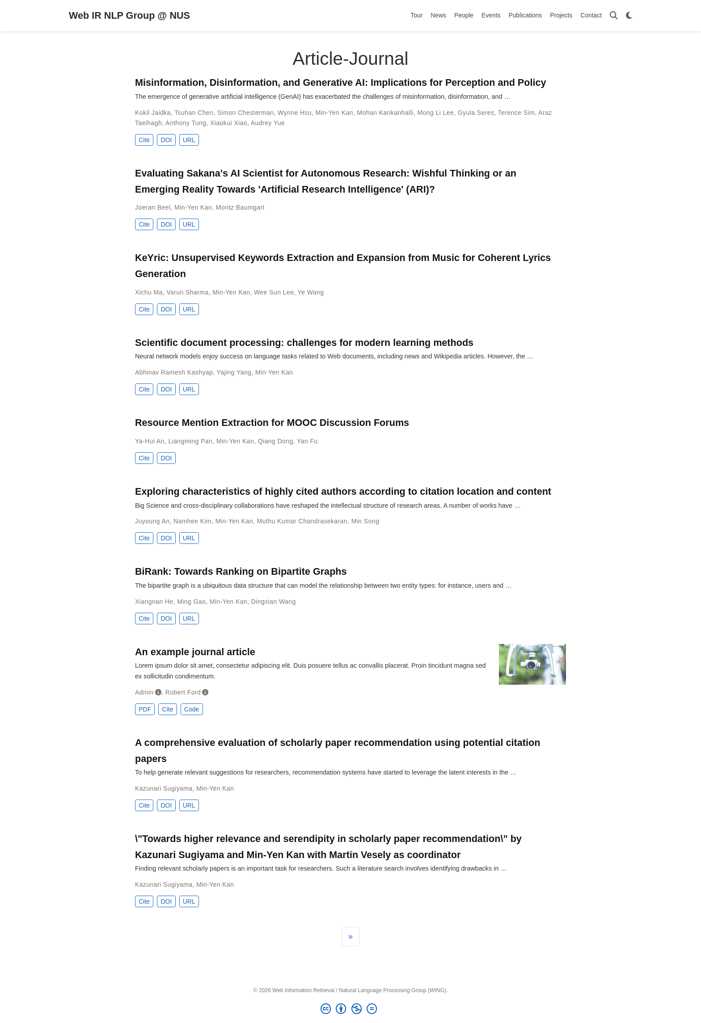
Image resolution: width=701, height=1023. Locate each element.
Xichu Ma (149, 292)
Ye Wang (311, 292)
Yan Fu (307, 441)
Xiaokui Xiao (228, 122)
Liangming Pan (190, 441)
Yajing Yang (234, 372)
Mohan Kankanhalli (385, 112)
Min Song (365, 521)
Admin (144, 692)
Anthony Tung (185, 122)
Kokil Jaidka (153, 112)
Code (191, 709)
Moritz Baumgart (240, 207)
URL (189, 139)
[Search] (614, 16)
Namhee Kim (192, 521)
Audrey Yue (268, 122)
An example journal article (195, 651)
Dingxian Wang (273, 601)
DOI (166, 139)
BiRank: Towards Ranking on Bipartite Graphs (241, 571)
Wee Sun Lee (274, 292)
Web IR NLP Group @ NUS (129, 15)
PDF (145, 709)
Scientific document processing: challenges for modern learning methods (304, 342)
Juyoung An (152, 521)
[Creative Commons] (350, 1009)
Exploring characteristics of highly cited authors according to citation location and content (343, 491)
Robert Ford (183, 692)
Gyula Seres (476, 112)
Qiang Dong (275, 441)
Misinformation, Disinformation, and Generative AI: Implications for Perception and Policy (340, 82)
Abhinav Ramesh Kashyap (174, 372)
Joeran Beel (152, 207)
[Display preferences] (629, 16)
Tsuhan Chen (193, 112)
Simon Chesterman (245, 112)
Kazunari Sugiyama (164, 788)
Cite (144, 139)
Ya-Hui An (150, 441)
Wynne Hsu (295, 112)
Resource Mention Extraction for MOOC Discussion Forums (272, 422)
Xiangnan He (154, 601)
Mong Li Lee (435, 112)
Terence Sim (516, 112)
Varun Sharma (187, 292)
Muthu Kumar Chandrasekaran (302, 521)
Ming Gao (191, 601)
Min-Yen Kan (334, 112)
